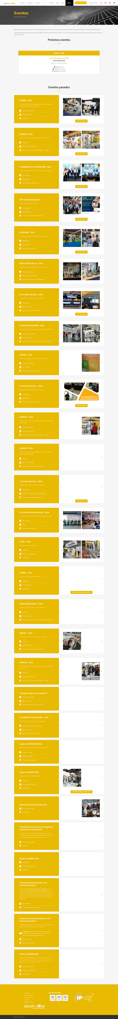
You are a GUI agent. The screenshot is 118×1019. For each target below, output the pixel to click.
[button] (61, 107)
